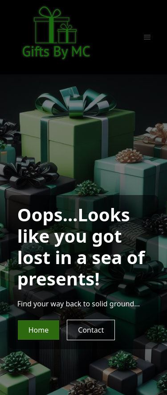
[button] (147, 37)
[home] (56, 32)
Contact (91, 330)
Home (39, 330)
